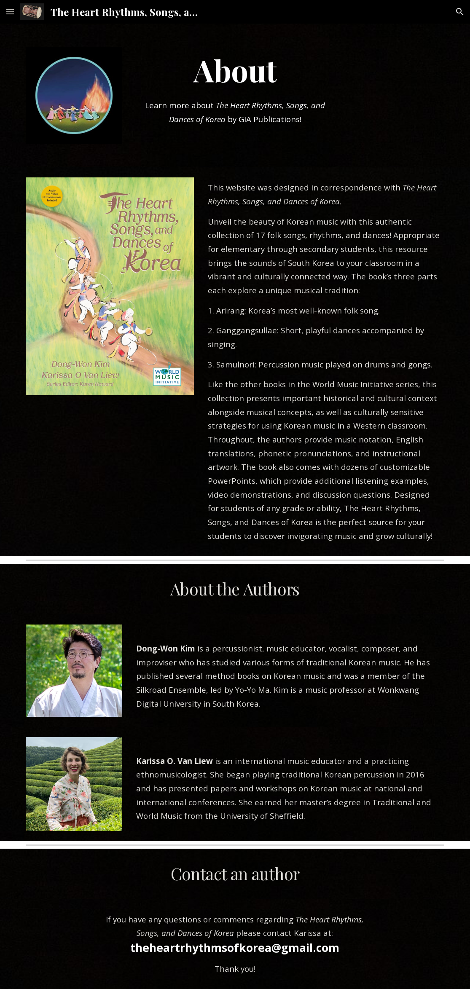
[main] (235, 70)
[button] (10, 11)
